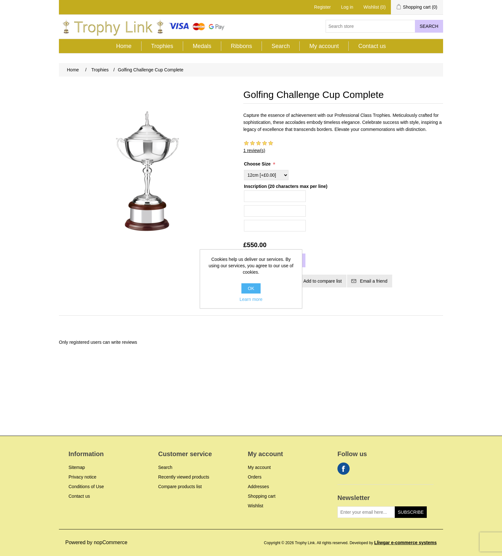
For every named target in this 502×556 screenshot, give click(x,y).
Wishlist (255, 505)
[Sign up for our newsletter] (366, 512)
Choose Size (258, 163)
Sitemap (77, 467)
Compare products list (180, 486)
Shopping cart (261, 496)
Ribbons (241, 46)
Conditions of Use (86, 486)
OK (251, 288)
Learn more (251, 299)
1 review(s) (254, 150)
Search (429, 26)
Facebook (343, 469)
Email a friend (373, 281)
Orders (255, 476)
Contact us (372, 46)
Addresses (258, 486)
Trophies (162, 46)
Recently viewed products (183, 476)
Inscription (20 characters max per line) (286, 186)
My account (324, 46)
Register (322, 7)
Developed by (393, 543)
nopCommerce (110, 542)
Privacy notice (82, 476)
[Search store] (370, 26)
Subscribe (411, 512)
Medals (202, 46)
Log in (347, 7)
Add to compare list (322, 281)
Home (124, 46)
